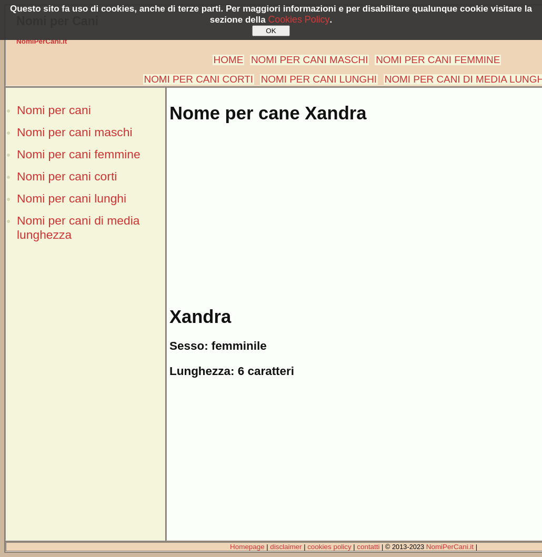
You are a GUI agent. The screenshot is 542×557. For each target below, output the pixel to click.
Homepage (247, 547)
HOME (229, 59)
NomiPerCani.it (41, 41)
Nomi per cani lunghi (71, 198)
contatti (368, 547)
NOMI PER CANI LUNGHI (319, 79)
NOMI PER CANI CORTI (198, 79)
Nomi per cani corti (67, 176)
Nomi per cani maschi (74, 132)
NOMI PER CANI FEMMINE (438, 59)
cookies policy (329, 547)
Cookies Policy (298, 19)
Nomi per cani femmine (78, 154)
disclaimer (286, 547)
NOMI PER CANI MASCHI (309, 59)
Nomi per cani (54, 110)
